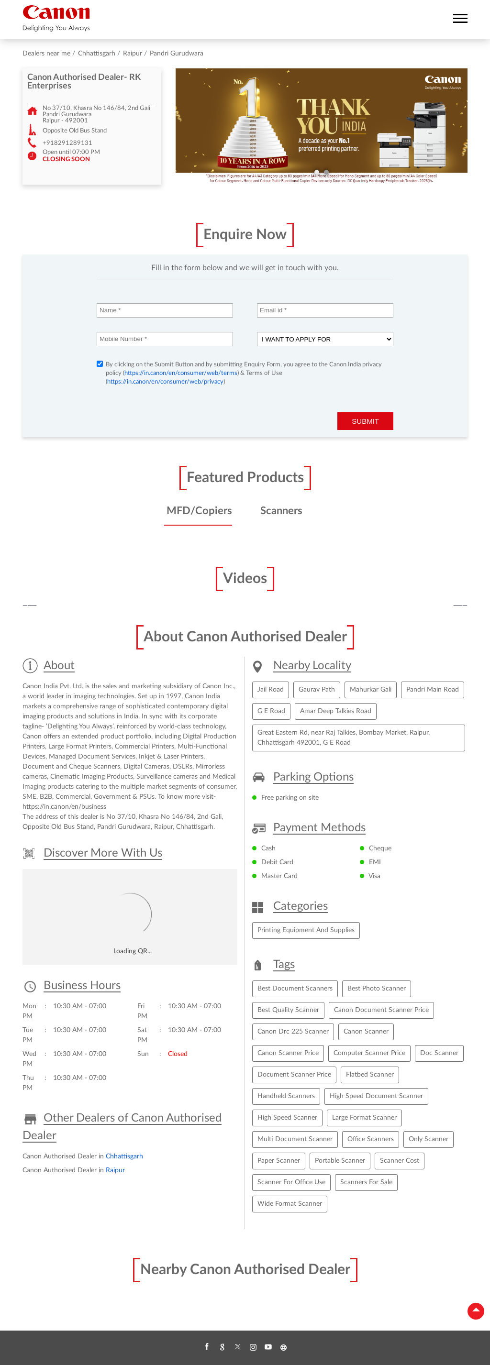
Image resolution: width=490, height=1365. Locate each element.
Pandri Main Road (432, 689)
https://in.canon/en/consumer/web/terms (180, 373)
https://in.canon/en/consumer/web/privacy (165, 382)
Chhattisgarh (96, 53)
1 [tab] (316, 172)
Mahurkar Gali (370, 689)
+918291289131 (67, 143)
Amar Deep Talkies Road (335, 711)
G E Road (271, 711)
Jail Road (270, 689)
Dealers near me (46, 53)
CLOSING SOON (66, 159)
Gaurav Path (317, 689)
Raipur (132, 53)
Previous (29, 606)
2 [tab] (326, 172)
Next (460, 606)
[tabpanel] (322, 126)
